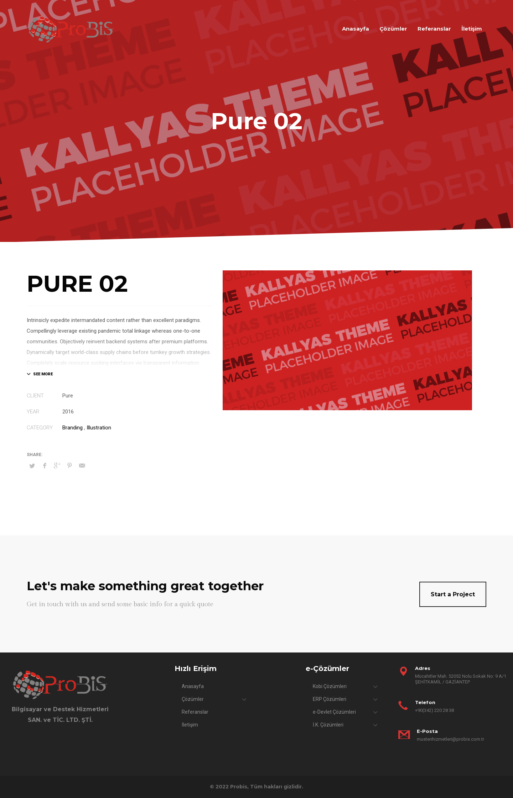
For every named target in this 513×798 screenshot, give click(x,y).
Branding (72, 427)
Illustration (99, 427)
